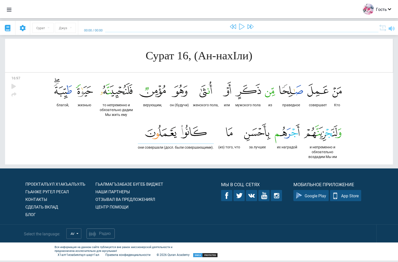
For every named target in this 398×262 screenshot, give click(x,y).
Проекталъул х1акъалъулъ (55, 185)
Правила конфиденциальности (128, 256)
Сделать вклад (41, 208)
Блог (30, 216)
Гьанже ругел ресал (47, 193)
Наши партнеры (112, 193)
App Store (346, 197)
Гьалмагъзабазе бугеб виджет (129, 185)
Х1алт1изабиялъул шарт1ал (78, 256)
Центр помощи (111, 208)
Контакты (36, 200)
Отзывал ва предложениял (125, 200)
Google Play (311, 197)
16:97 (15, 78)
